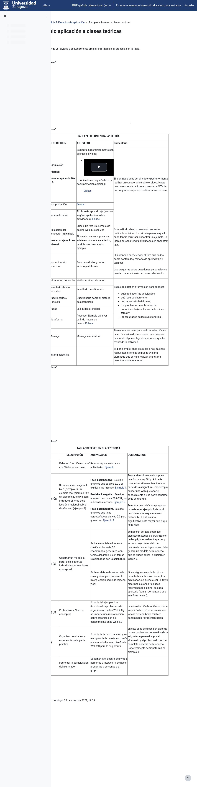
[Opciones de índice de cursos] (46, 16)
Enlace (117, 194)
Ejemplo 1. (132, 518)
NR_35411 (64, 22)
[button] (91, 5)
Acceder (189, 5)
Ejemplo (135, 492)
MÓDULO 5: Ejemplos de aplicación (95, 22)
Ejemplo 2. (133, 537)
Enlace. (125, 227)
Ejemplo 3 (140, 556)
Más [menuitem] (45, 5)
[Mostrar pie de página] (188, 778)
